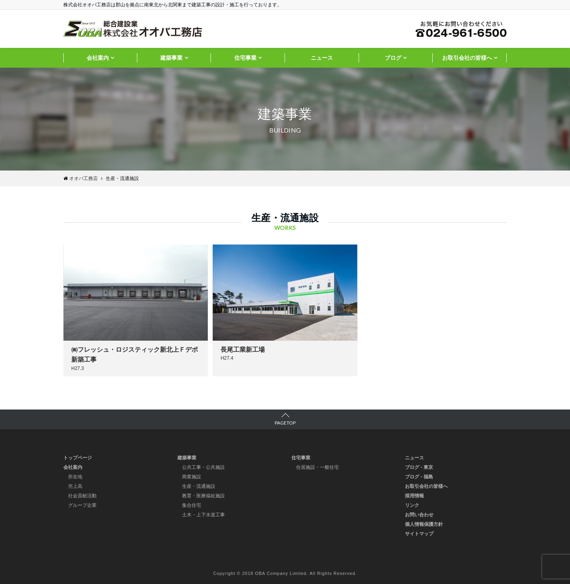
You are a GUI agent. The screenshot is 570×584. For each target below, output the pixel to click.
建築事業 (171, 58)
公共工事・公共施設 (203, 467)
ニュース (322, 58)
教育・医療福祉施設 (203, 496)
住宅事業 (245, 58)
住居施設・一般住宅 (317, 467)
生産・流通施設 (198, 486)
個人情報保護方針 (424, 524)
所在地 (75, 477)
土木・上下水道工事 (203, 515)
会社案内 (98, 58)
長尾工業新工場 (242, 349)
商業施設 (191, 477)
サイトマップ (419, 534)
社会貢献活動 (82, 496)
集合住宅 (191, 505)
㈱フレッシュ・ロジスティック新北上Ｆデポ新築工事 (134, 354)
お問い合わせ (419, 515)
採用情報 (414, 496)
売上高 (75, 486)
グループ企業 (82, 505)
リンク (412, 505)
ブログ (393, 58)
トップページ (77, 458)
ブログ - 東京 (419, 467)
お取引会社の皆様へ (467, 58)
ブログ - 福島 (419, 477)
